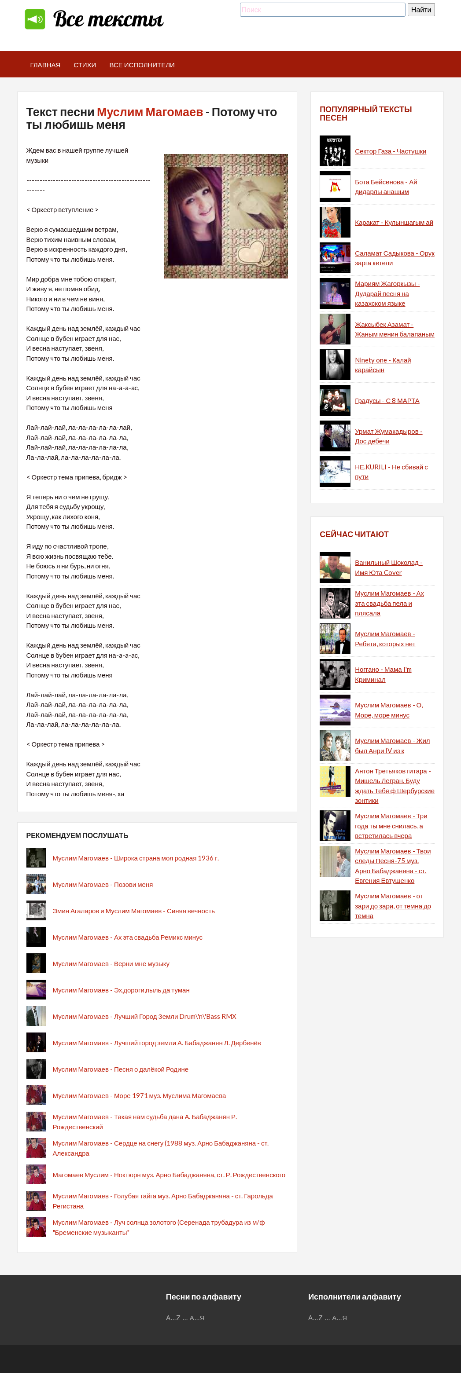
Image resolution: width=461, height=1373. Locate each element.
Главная (45, 65)
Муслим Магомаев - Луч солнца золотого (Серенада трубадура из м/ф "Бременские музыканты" (159, 1227)
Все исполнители (142, 65)
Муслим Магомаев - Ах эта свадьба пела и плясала (389, 603)
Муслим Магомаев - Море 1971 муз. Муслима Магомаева (139, 1095)
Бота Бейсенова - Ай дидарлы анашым (386, 187)
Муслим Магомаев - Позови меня (103, 884)
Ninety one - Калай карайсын (383, 365)
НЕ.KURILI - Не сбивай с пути (391, 472)
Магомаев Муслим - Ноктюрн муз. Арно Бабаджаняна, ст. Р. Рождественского (169, 1175)
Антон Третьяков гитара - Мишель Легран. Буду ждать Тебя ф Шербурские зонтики (395, 786)
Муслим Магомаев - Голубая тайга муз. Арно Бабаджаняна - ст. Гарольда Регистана (163, 1201)
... (185, 1318)
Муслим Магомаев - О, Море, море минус (389, 710)
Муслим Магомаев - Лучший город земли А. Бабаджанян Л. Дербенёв (157, 1043)
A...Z (173, 1318)
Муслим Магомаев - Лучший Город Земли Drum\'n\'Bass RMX (145, 1016)
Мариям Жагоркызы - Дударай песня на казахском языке (387, 293)
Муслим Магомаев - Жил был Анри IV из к (392, 745)
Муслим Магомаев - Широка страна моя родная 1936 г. (136, 858)
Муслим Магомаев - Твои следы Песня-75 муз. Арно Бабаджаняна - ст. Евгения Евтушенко (393, 866)
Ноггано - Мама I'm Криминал (383, 674)
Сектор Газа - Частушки (390, 151)
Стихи (85, 65)
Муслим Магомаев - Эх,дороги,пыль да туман (121, 990)
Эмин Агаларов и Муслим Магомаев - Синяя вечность (134, 911)
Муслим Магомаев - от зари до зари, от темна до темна (393, 905)
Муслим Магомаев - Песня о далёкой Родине (121, 1069)
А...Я (197, 1318)
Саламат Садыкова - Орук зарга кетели (395, 258)
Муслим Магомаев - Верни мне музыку (111, 963)
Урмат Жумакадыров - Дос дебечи (388, 436)
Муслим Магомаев (150, 111)
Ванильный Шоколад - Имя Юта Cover (389, 567)
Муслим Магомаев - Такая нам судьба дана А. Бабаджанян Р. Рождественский (145, 1122)
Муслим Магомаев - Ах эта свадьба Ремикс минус (128, 937)
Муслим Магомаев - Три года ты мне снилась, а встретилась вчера (391, 825)
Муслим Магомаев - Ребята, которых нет (385, 639)
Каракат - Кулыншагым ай (394, 222)
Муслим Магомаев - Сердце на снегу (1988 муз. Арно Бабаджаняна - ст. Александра (161, 1148)
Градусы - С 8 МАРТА (387, 400)
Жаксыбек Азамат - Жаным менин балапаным (395, 329)
